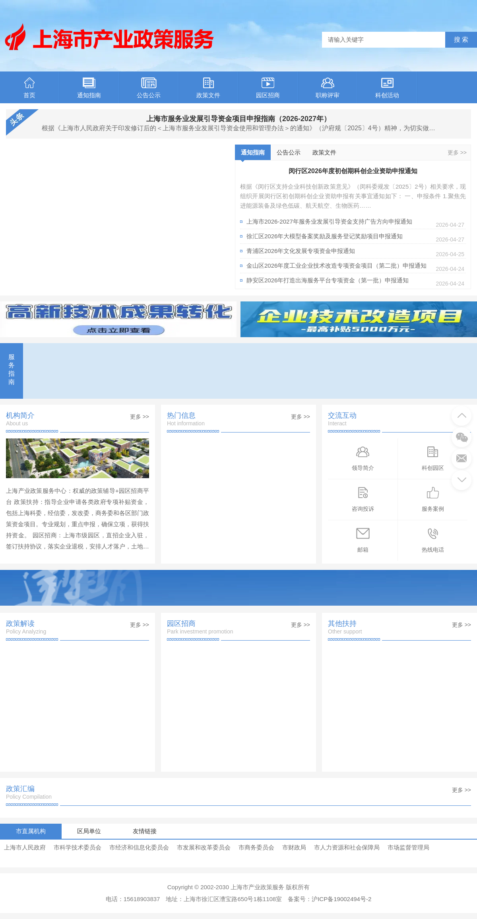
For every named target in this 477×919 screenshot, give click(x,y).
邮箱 (363, 539)
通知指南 (89, 87)
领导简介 (363, 457)
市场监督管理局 (408, 847)
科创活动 (387, 87)
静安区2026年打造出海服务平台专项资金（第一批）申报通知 (327, 280)
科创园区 (433, 457)
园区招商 (268, 87)
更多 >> (457, 152)
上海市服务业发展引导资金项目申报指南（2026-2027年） (238, 119)
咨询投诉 (363, 498)
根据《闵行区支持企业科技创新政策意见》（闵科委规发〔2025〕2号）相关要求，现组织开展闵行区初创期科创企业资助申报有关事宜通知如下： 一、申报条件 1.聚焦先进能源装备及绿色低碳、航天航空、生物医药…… (353, 196)
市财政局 (294, 847)
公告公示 (149, 87)
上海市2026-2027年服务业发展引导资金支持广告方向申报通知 (329, 221)
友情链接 (145, 831)
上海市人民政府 (25, 847)
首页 (29, 87)
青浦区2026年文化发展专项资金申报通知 (300, 250)
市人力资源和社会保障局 (347, 847)
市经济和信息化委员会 (139, 847)
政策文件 (208, 87)
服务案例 (433, 498)
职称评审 (327, 87)
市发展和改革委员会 (204, 847)
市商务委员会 (256, 847)
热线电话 (433, 539)
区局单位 (89, 831)
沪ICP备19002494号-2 (341, 899)
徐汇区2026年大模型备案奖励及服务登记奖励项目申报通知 (324, 236)
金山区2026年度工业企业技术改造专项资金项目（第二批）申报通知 (336, 265)
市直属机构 (31, 831)
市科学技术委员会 (77, 847)
